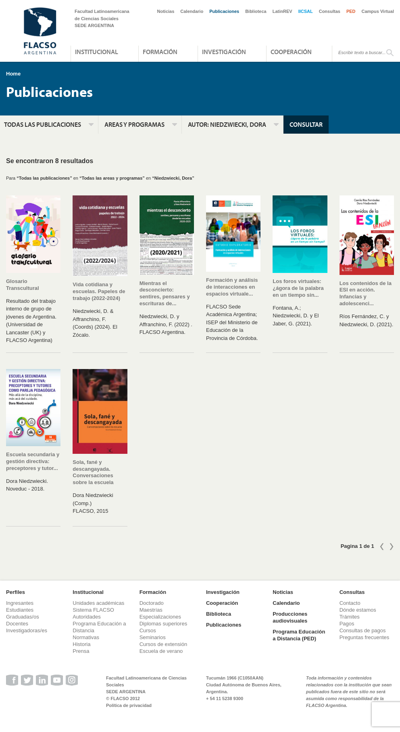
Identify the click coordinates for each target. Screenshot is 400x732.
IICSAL (305, 11)
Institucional (96, 52)
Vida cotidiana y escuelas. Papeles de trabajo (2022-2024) (99, 291)
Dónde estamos (358, 610)
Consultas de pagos (363, 630)
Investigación (224, 52)
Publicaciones (224, 11)
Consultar (306, 124)
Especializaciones (160, 617)
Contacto (350, 603)
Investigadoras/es (26, 630)
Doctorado (152, 603)
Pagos (347, 624)
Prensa (81, 651)
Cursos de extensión (164, 644)
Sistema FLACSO (93, 610)
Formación (160, 52)
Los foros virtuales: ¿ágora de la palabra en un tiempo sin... (298, 288)
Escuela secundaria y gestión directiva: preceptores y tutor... (32, 461)
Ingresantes (19, 603)
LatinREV (282, 11)
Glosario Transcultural (22, 284)
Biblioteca (256, 11)
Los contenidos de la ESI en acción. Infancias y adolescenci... (366, 293)
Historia (81, 644)
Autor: (227, 124)
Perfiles (15, 592)
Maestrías (151, 610)
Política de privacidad (129, 705)
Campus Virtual (378, 11)
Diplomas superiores (164, 624)
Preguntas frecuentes (365, 637)
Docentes (17, 624)
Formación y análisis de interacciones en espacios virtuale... (232, 287)
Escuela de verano (161, 651)
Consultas (329, 11)
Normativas (86, 637)
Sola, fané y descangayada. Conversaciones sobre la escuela (93, 472)
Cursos (148, 630)
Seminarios (153, 637)
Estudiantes (19, 610)
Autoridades (86, 617)
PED (351, 11)
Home (13, 74)
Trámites (350, 617)
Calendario (191, 11)
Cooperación (291, 52)
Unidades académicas (98, 603)
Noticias (166, 11)
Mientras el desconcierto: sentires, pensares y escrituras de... (165, 293)
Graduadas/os (22, 617)
